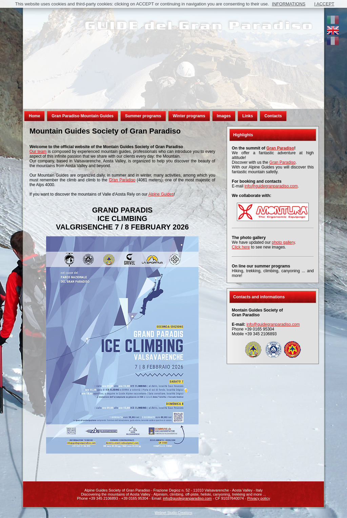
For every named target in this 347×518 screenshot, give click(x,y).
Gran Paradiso (122, 180)
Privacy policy (258, 498)
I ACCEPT (324, 3)
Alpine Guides (161, 194)
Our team (37, 151)
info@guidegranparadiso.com (271, 186)
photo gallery (283, 242)
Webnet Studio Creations (173, 513)
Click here (241, 247)
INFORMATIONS (289, 3)
